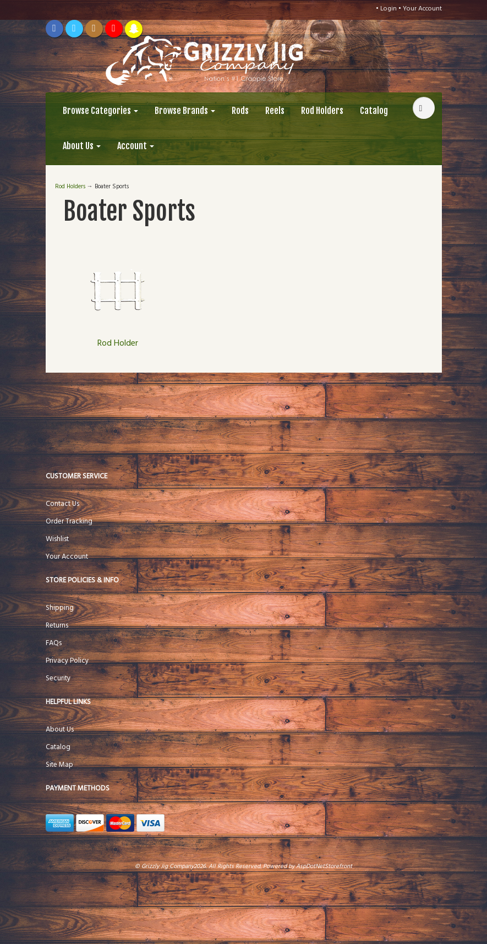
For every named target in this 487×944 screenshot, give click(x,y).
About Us (82, 145)
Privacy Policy (67, 661)
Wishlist (57, 539)
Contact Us (62, 504)
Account (135, 145)
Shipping (60, 608)
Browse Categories (100, 110)
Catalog (374, 110)
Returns (57, 625)
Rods (240, 110)
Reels (274, 110)
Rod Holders (322, 110)
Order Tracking (69, 521)
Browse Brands (185, 110)
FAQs (54, 643)
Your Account (422, 8)
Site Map (59, 765)
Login (388, 8)
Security (58, 678)
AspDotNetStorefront (324, 866)
